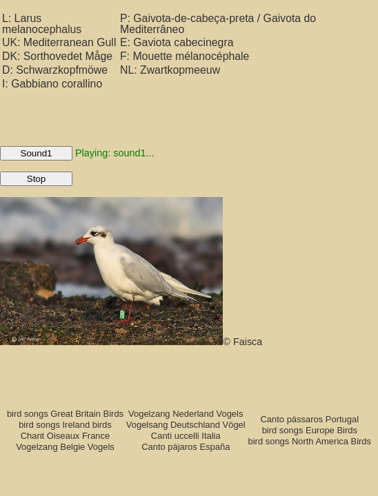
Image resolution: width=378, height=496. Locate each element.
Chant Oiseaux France (65, 436)
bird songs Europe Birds (309, 430)
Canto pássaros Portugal (310, 419)
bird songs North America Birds (310, 441)
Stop (36, 179)
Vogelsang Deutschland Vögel (186, 425)
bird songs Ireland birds (65, 425)
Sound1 (36, 153)
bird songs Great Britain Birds (65, 414)
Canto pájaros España (185, 447)
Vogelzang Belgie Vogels (65, 447)
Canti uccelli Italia (186, 436)
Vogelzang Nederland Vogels (185, 414)
